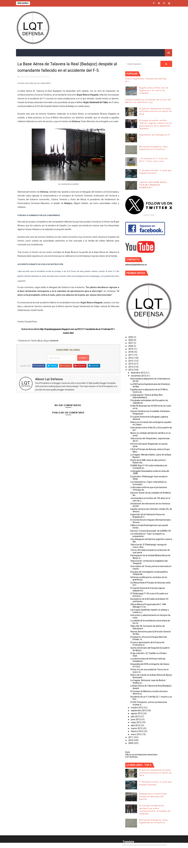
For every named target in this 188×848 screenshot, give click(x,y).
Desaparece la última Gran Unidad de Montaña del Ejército (153, 796)
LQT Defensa (131, 757)
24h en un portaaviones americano (141, 754)
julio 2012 (135, 716)
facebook (53, 340)
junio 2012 (136, 719)
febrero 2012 (137, 731)
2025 (131, 337)
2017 (131, 355)
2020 (131, 346)
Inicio (127, 752)
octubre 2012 (137, 707)
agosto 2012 (137, 713)
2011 (131, 737)
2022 (131, 340)
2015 (131, 361)
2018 (131, 352)
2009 (131, 743)
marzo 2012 (137, 728)
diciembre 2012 (138, 373)
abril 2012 (135, 725)
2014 (131, 364)
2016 (131, 358)
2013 (131, 367)
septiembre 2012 (139, 710)
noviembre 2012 (138, 376)
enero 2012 (136, 734)
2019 (131, 349)
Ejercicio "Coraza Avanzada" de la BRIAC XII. (150, 531)
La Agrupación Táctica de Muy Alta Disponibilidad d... (146, 396)
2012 (131, 370)
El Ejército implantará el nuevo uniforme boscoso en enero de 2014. (155, 111)
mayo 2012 (136, 722)
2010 (131, 740)
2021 (131, 343)
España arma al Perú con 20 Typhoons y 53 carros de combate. (153, 90)
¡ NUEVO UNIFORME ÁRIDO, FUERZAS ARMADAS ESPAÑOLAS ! (153, 185)
